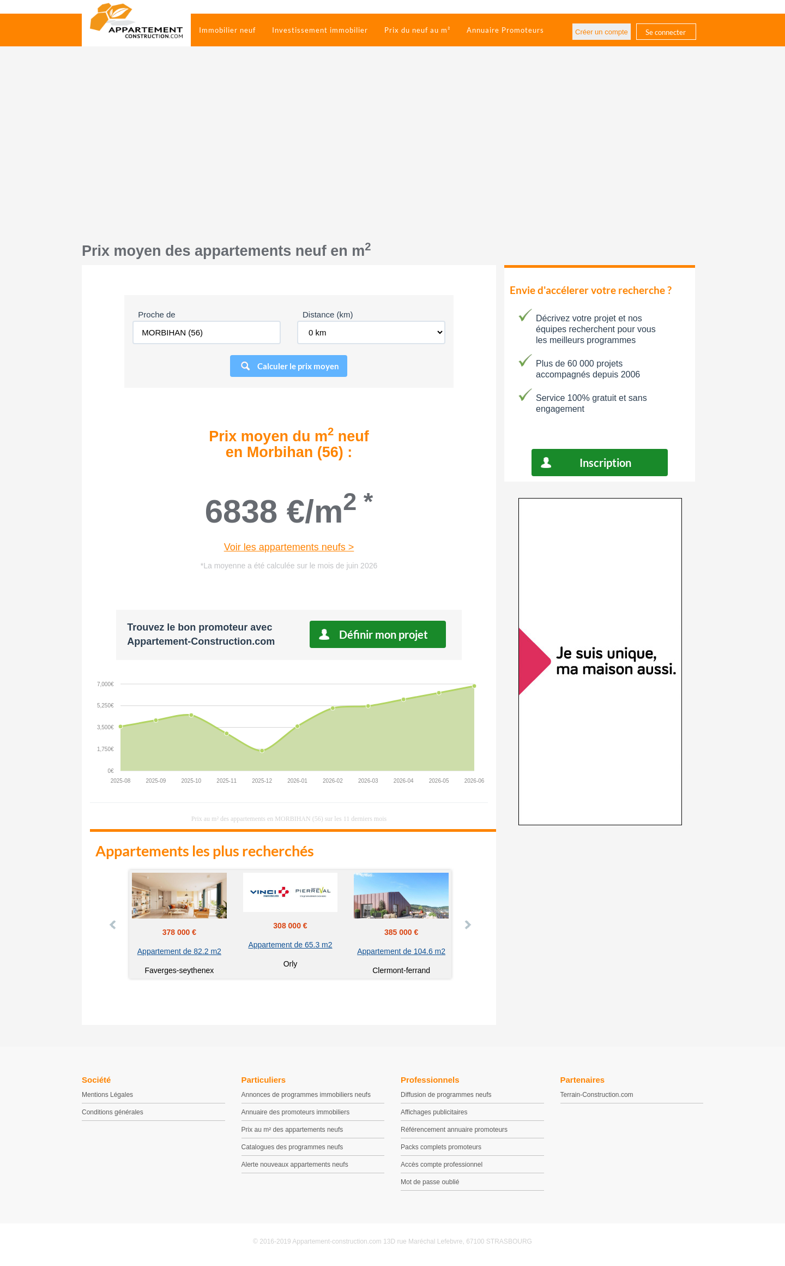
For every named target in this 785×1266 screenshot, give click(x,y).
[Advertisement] (392, 150)
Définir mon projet (383, 634)
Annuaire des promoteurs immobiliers (295, 1112)
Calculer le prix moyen (298, 366)
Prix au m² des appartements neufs (292, 1129)
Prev (113, 924)
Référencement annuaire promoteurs (454, 1129)
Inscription (605, 462)
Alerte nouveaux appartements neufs (294, 1164)
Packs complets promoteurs (441, 1147)
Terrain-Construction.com (596, 1095)
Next (467, 924)
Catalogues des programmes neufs (292, 1147)
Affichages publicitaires (434, 1112)
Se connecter (665, 32)
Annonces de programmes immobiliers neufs (306, 1095)
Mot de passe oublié (430, 1182)
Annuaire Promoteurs (505, 30)
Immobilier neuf (227, 30)
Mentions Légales (107, 1095)
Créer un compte (601, 32)
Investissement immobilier (320, 30)
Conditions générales (112, 1112)
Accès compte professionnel (441, 1164)
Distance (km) (328, 314)
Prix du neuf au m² (417, 30)
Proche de (156, 314)
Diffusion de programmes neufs (446, 1095)
